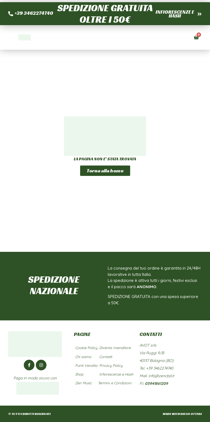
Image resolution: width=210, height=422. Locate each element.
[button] (181, 37)
